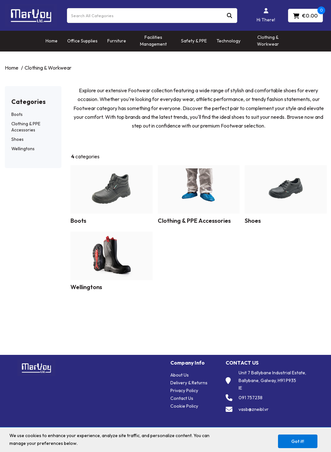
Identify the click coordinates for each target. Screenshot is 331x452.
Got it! (297, 441)
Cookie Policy (184, 406)
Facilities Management (153, 40)
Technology (228, 41)
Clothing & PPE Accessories (25, 127)
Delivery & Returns (189, 383)
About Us (179, 375)
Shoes (17, 139)
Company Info (187, 363)
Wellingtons (23, 149)
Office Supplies (82, 41)
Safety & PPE (194, 41)
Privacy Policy (184, 390)
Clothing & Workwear (268, 40)
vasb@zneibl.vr (254, 409)
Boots (17, 114)
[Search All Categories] (152, 15)
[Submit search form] (229, 15)
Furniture (116, 41)
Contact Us (181, 398)
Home (52, 41)
